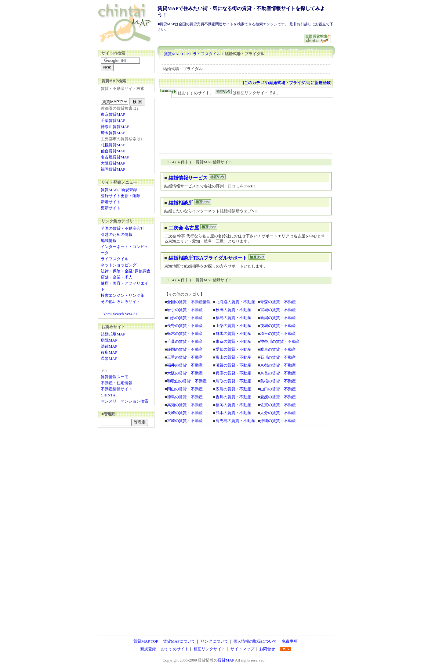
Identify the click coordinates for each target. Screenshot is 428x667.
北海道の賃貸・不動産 (235, 302)
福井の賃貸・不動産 (185, 365)
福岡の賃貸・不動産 (233, 405)
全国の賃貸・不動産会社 (122, 228)
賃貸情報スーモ (115, 376)
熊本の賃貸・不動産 (233, 412)
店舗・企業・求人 (116, 277)
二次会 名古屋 (184, 227)
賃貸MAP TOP (176, 53)
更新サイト (111, 208)
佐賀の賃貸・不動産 (278, 405)
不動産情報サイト (116, 389)
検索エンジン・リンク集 (122, 295)
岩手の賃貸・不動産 (185, 309)
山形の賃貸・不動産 (185, 317)
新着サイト (111, 202)
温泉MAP (109, 358)
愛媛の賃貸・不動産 (278, 397)
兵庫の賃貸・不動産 (233, 373)
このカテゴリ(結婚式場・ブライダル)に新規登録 (287, 82)
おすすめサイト (175, 649)
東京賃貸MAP (113, 114)
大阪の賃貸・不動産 (185, 373)
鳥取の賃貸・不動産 (233, 381)
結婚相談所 (181, 202)
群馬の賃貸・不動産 (233, 333)
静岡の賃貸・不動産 (185, 349)
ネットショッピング (118, 265)
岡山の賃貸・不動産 (185, 389)
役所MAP (109, 352)
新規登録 (148, 649)
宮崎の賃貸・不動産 (185, 420)
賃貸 (202, 660)
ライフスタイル (207, 53)
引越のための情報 (116, 234)
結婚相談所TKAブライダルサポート (208, 258)
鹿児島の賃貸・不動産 (235, 420)
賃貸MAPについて (179, 641)
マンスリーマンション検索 (124, 401)
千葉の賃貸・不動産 (185, 341)
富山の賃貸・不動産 (233, 357)
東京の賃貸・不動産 (233, 341)
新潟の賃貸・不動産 (278, 317)
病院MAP (109, 340)
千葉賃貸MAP (113, 120)
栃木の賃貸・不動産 (185, 333)
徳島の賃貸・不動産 (185, 397)
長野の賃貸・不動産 (185, 325)
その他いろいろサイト (120, 301)
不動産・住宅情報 (116, 383)
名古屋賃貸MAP (115, 157)
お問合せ (267, 649)
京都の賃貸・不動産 (278, 365)
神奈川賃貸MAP (115, 126)
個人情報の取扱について (255, 641)
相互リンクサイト (209, 649)
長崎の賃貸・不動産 (185, 412)
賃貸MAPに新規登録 (119, 189)
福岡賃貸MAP (113, 169)
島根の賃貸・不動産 (278, 381)
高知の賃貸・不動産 (185, 405)
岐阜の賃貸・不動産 (278, 349)
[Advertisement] (231, 36)
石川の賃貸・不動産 (278, 357)
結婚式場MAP (113, 334)
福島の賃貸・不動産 (233, 317)
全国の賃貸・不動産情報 (189, 302)
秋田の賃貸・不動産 (233, 309)
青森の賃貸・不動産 (278, 302)
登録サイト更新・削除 (120, 195)
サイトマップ (242, 649)
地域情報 (109, 240)
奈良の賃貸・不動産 (278, 373)
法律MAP (109, 346)
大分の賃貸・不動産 (278, 412)
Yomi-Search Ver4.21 (120, 313)
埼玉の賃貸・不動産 (278, 333)
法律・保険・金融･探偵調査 (126, 271)
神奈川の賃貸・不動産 (280, 341)
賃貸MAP (226, 660)
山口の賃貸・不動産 (278, 389)
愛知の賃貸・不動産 (233, 349)
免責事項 (290, 641)
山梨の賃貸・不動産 (233, 325)
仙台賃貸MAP (113, 151)
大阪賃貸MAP (113, 163)
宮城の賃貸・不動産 (278, 309)
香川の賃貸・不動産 (233, 397)
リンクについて (214, 641)
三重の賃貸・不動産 (185, 357)
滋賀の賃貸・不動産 (233, 365)
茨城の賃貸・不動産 (278, 325)
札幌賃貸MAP (113, 145)
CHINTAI (109, 395)
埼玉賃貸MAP (113, 132)
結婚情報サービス (188, 177)
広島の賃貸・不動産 (233, 389)
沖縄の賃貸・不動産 (278, 420)
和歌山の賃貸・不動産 (187, 381)
